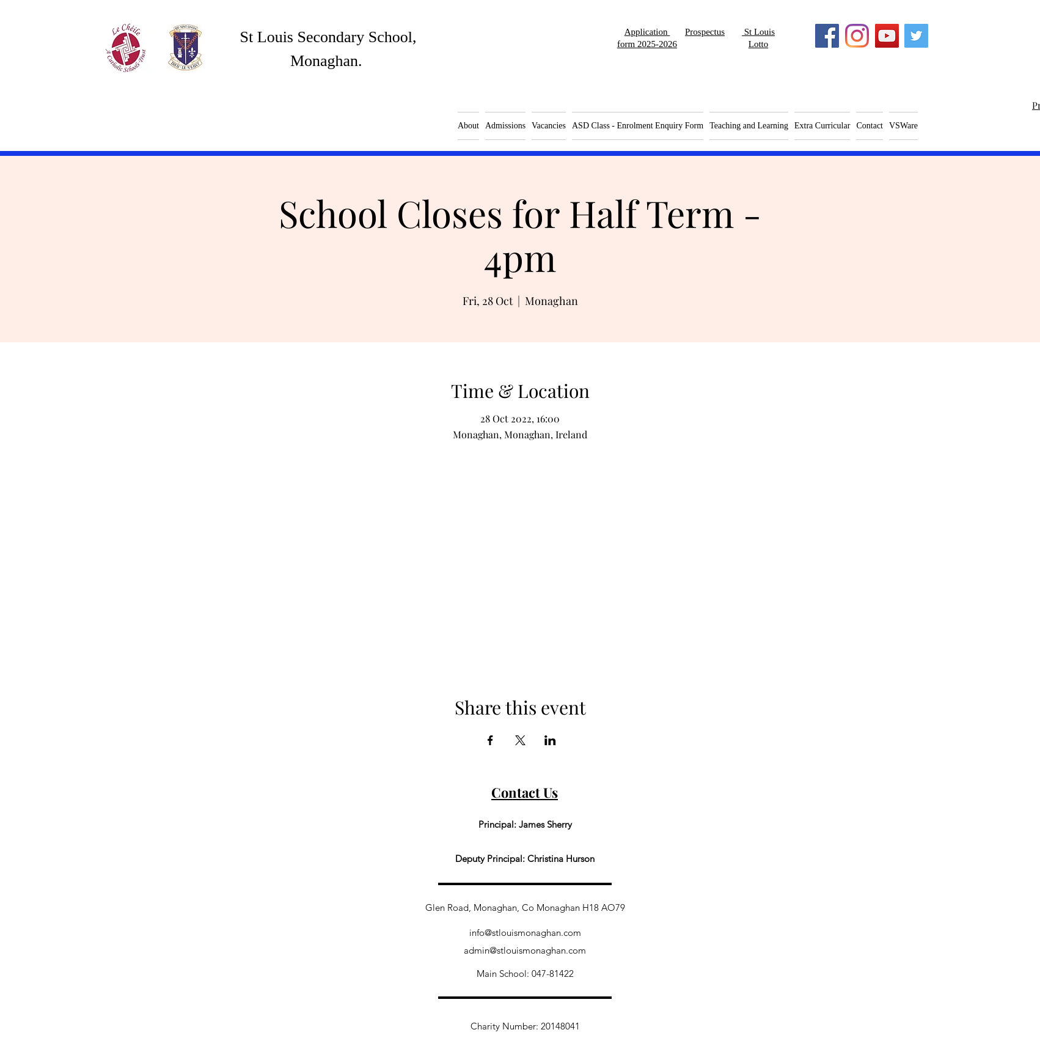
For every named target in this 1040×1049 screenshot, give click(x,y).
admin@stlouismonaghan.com (525, 950)
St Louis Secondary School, (328, 37)
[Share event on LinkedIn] (550, 740)
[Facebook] (827, 36)
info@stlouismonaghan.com (525, 932)
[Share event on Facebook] (490, 740)
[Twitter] (916, 36)
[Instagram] (857, 36)
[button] (549, 126)
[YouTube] (887, 36)
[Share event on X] (520, 740)
